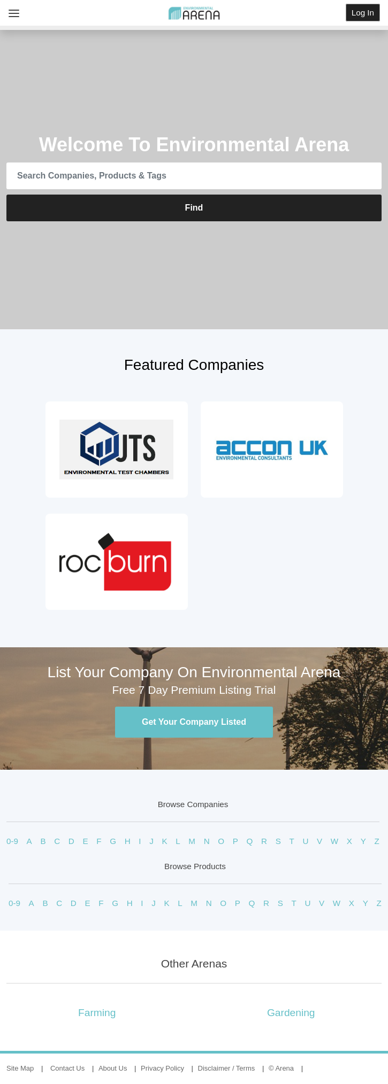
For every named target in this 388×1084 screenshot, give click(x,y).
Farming (97, 1012)
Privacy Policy (162, 1068)
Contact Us (67, 1068)
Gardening (291, 1012)
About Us (112, 1068)
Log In (363, 12)
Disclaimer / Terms (226, 1068)
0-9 (12, 841)
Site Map (20, 1068)
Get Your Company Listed (194, 721)
